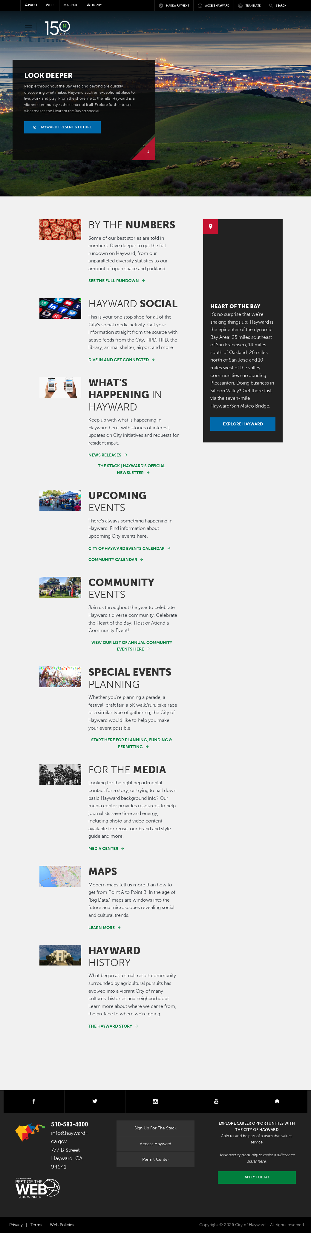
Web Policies (62, 1225)
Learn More (101, 927)
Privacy (16, 1225)
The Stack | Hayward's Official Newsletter (132, 469)
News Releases (104, 455)
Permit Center (155, 1159)
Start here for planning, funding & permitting (131, 743)
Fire (50, 5)
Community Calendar (112, 559)
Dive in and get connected (118, 359)
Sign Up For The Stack (155, 1128)
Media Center (103, 848)
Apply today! (257, 1177)
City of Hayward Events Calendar (126, 548)
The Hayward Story (110, 1026)
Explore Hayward (243, 424)
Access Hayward (155, 1143)
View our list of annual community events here (131, 646)
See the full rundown (113, 280)
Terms (36, 1225)
